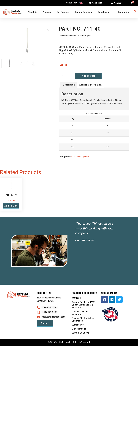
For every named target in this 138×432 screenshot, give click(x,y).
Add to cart (88, 75)
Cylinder (85, 156)
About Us (32, 12)
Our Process (63, 12)
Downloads (105, 12)
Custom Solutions (83, 12)
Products (47, 12)
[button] (48, 30)
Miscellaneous (79, 329)
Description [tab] (69, 85)
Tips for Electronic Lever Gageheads (84, 319)
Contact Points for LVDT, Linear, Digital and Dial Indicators (84, 305)
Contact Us (123, 12)
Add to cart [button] (11, 205)
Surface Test (78, 325)
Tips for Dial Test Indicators (80, 312)
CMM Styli (76, 156)
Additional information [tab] (90, 85)
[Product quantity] (64, 76)
